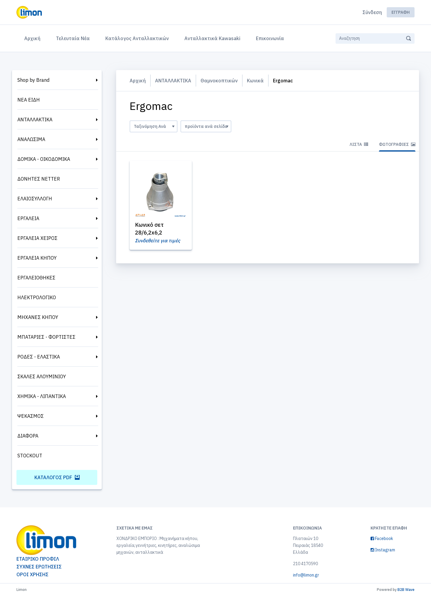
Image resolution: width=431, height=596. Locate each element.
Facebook (382, 538)
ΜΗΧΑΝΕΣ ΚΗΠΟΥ (37, 317)
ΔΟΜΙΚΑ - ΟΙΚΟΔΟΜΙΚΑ (43, 159)
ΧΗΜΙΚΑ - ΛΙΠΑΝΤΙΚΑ (41, 396)
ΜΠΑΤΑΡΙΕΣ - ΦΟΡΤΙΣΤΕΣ (46, 337)
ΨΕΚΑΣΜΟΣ (30, 416)
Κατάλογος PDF (57, 477)
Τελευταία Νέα (73, 38)
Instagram (383, 550)
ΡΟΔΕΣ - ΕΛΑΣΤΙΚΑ (38, 357)
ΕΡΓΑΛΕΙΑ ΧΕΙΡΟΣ (37, 238)
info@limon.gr (306, 575)
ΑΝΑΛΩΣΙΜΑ (31, 139)
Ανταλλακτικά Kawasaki (212, 38)
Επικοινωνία (270, 38)
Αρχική (33, 37)
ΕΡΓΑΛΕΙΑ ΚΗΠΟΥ (37, 258)
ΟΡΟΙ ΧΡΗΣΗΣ (32, 574)
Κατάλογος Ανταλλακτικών (137, 38)
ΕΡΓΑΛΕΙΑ (28, 218)
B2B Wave (406, 589)
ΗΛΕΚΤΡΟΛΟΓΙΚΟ (36, 297)
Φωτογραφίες (397, 144)
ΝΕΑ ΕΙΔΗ (28, 100)
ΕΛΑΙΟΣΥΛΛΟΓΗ (34, 199)
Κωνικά (255, 81)
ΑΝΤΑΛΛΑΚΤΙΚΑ (34, 119)
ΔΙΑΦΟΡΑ (27, 436)
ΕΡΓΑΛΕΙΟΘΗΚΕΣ (36, 278)
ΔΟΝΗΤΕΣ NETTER (38, 179)
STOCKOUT (29, 456)
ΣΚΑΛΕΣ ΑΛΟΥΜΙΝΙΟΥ (41, 376)
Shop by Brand (33, 80)
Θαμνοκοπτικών (219, 81)
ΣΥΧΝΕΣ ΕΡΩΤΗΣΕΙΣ (39, 567)
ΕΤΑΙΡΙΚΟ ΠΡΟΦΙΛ (37, 559)
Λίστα (359, 144)
